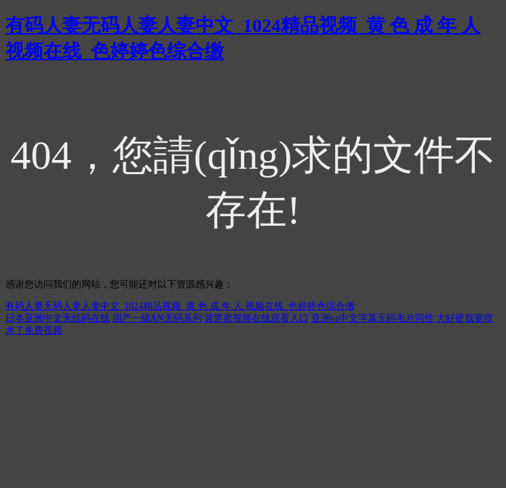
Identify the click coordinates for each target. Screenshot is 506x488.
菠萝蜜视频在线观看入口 (256, 318)
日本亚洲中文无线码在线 (57, 318)
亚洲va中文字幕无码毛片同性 (372, 318)
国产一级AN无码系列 (157, 318)
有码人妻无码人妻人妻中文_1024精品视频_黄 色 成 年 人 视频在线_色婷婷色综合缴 (180, 306)
